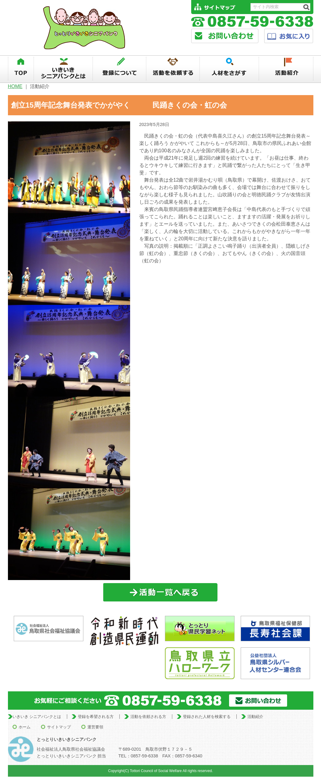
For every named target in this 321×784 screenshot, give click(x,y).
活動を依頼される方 (148, 716)
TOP (21, 68)
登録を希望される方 (96, 716)
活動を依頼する (173, 68)
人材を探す (229, 68)
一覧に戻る (160, 592)
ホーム (25, 727)
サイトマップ (59, 727)
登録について (119, 68)
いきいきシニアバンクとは (63, 68)
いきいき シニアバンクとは (37, 716)
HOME (15, 86)
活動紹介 (286, 68)
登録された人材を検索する (207, 716)
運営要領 (95, 727)
